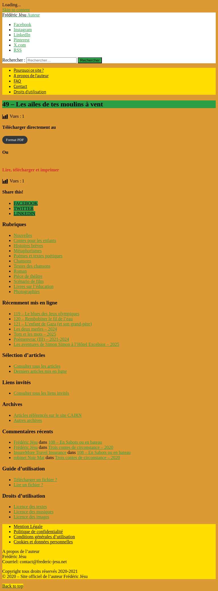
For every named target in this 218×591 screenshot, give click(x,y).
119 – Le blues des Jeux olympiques (46, 313)
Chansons (22, 260)
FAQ (17, 81)
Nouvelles (23, 235)
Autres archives (28, 420)
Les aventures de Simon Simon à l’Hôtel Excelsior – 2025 (66, 344)
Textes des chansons (32, 266)
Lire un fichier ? (28, 484)
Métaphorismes (28, 250)
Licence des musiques (33, 511)
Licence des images (31, 516)
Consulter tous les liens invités (41, 393)
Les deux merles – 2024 (35, 329)
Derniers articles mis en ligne (40, 371)
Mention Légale (28, 526)
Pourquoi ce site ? (29, 70)
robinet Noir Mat (29, 457)
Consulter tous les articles (37, 366)
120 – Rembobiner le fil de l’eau (43, 318)
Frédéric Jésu (26, 442)
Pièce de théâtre (28, 276)
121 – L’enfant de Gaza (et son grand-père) (53, 323)
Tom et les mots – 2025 (35, 334)
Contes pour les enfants (35, 240)
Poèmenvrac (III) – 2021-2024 (41, 339)
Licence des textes (30, 506)
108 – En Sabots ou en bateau (75, 442)
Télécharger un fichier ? (35, 479)
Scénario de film (29, 281)
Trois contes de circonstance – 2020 (80, 447)
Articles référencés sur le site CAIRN (47, 415)
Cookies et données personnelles (43, 541)
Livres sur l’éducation (33, 286)
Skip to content (16, 9)
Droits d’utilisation (30, 92)
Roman (20, 271)
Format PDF (15, 140)
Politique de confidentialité (38, 531)
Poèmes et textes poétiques (38, 255)
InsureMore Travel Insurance (40, 452)
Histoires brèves (28, 245)
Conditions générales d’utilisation (44, 536)
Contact (20, 86)
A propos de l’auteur (31, 75)
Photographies (27, 291)
